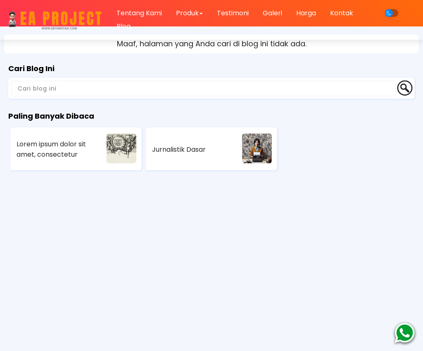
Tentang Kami (139, 13)
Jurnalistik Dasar (179, 149)
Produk (189, 13)
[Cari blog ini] (203, 88)
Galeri (272, 13)
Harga (306, 13)
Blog (123, 26)
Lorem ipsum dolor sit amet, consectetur (51, 149)
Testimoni (233, 13)
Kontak (341, 13)
